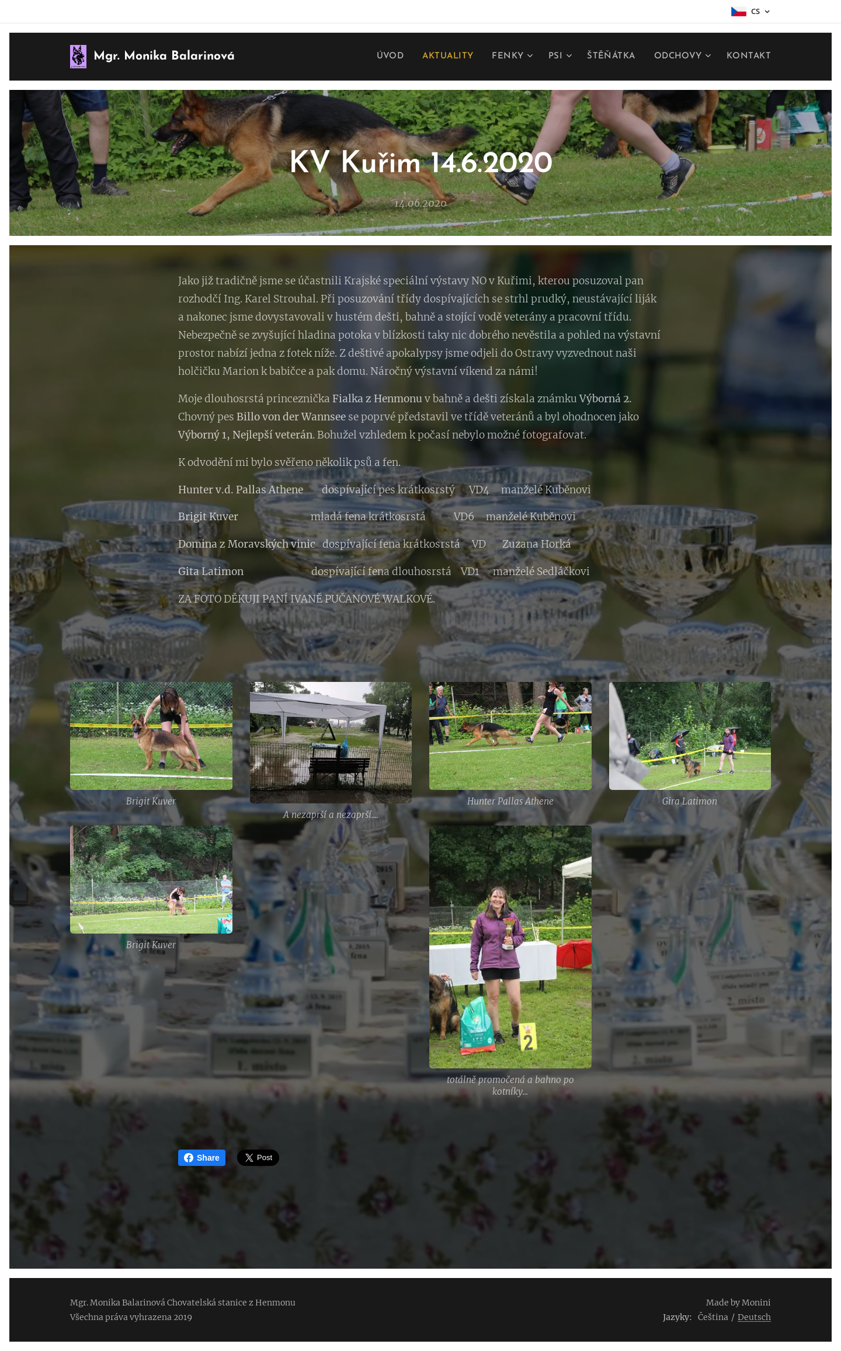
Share (202, 1157)
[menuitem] (383, 56)
